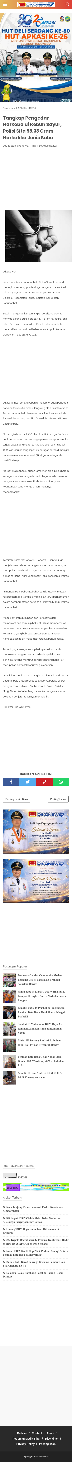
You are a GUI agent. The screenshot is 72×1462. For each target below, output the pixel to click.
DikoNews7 (44, 1456)
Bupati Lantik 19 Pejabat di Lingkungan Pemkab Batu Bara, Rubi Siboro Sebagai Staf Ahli (41, 1012)
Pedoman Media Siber (27, 1438)
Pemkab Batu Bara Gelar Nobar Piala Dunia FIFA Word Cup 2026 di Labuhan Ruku (41, 1061)
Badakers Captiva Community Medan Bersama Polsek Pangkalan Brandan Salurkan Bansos (40, 979)
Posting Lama (58, 799)
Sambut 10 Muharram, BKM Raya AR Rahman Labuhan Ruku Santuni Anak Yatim (40, 1028)
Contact (37, 1433)
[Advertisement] (36, 178)
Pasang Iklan (47, 1444)
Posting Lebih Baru (16, 799)
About (50, 1433)
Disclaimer (52, 1438)
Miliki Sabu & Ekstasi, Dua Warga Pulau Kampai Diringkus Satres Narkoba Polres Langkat (42, 996)
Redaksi (22, 1433)
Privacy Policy (25, 1444)
